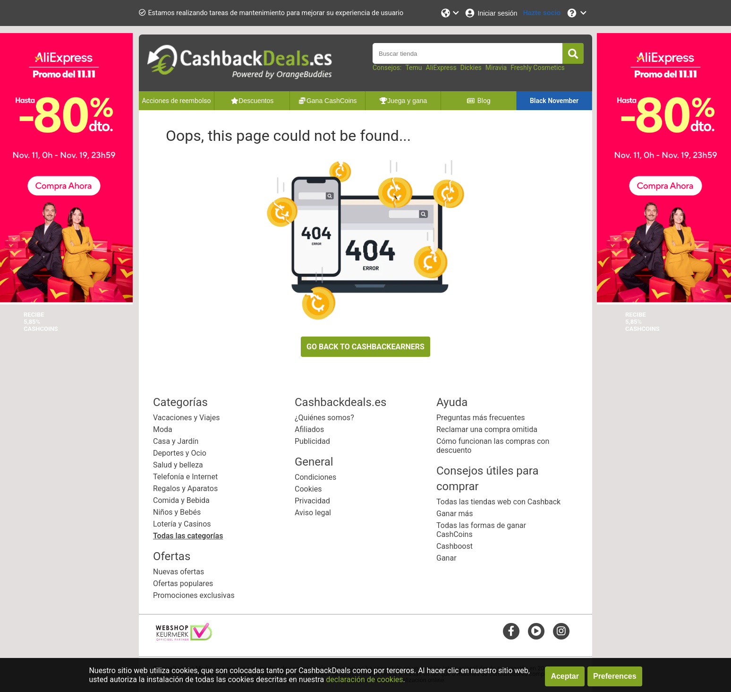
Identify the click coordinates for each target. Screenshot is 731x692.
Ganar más (454, 513)
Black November (554, 100)
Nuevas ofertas (178, 571)
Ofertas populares (183, 583)
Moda (162, 429)
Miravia (496, 67)
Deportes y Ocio (179, 453)
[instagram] (561, 631)
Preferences (615, 676)
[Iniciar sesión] (490, 13)
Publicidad (312, 441)
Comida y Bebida (181, 500)
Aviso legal (313, 512)
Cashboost (454, 546)
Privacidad (312, 500)
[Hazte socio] (542, 13)
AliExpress (441, 67)
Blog (478, 100)
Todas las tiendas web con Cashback (498, 501)
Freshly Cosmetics (537, 67)
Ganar (446, 558)
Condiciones (315, 477)
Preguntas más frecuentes (480, 417)
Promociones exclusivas (194, 595)
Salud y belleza (178, 464)
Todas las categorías (188, 535)
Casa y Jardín (175, 441)
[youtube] (536, 631)
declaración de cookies (364, 679)
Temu (413, 67)
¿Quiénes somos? (324, 417)
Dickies (471, 67)
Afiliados (309, 429)
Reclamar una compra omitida (486, 429)
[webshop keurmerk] (184, 637)
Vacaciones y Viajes (186, 417)
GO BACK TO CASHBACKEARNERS (365, 346)
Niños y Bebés (177, 512)
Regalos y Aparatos (185, 488)
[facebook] (511, 631)
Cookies (308, 488)
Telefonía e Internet (185, 476)
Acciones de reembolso (176, 100)
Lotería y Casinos (182, 523)
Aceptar (565, 676)
